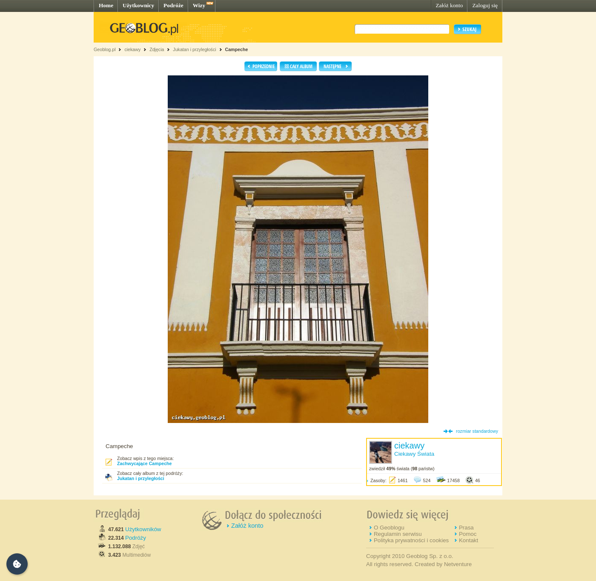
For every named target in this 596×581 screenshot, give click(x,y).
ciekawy (132, 49)
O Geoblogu (389, 527)
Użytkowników (143, 529)
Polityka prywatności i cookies (411, 540)
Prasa (466, 527)
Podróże (173, 5)
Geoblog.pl (105, 49)
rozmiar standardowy (477, 431)
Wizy (199, 5)
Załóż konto (449, 5)
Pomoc (467, 534)
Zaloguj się (485, 5)
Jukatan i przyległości (194, 49)
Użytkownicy (138, 5)
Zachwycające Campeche (144, 463)
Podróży (135, 538)
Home (106, 5)
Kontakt (468, 540)
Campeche (236, 49)
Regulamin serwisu (398, 534)
